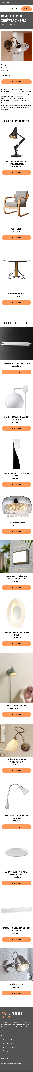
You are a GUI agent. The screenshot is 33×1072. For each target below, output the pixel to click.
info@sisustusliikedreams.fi (9, 2)
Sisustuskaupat (10, 1047)
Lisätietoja (16, 81)
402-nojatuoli (16, 229)
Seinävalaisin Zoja (16, 984)
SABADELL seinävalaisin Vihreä (16, 706)
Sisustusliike (9, 1040)
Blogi (6, 1051)
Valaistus (6, 25)
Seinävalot (15, 25)
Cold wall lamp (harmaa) (16, 522)
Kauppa (26, 9)
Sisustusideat (9, 1044)
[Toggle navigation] (3, 8)
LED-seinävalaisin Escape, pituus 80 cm (16, 363)
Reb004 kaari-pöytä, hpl (16, 294)
